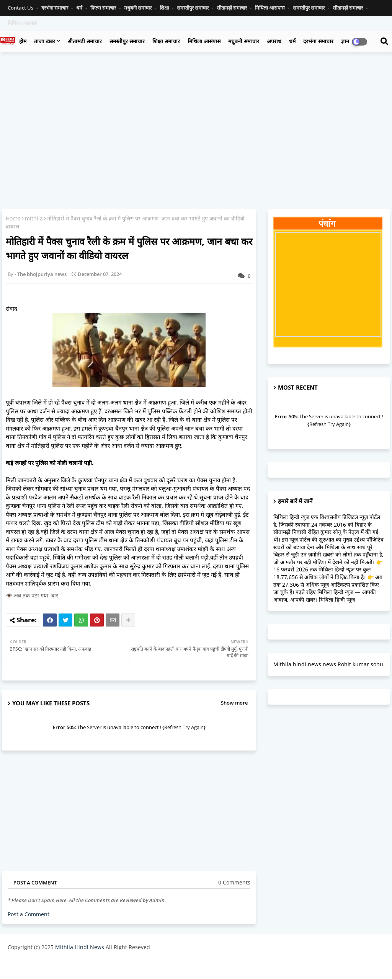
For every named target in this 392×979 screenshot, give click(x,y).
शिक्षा (165, 7)
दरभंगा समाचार (55, 7)
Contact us (21, 7)
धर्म (79, 7)
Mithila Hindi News (79, 947)
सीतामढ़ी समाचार (85, 41)
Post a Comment (28, 914)
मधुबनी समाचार (138, 7)
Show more (234, 702)
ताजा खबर (44, 41)
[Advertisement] (196, 113)
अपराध (274, 41)
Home (13, 218)
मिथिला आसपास (270, 7)
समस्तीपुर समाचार (193, 7)
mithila (34, 218)
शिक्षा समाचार (166, 41)
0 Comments (234, 882)
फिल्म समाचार (103, 7)
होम (22, 41)
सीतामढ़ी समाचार (232, 7)
